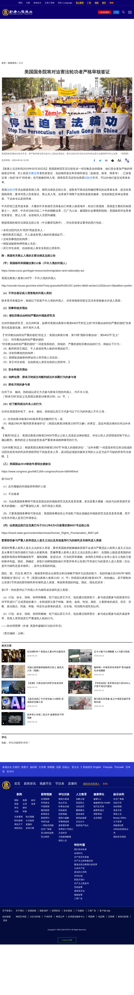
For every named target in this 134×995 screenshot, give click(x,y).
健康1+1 (97, 799)
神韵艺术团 (21, 916)
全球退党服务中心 (76, 916)
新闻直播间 (104, 12)
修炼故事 (78, 895)
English (97, 767)
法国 (58, 767)
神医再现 (97, 814)
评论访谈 (64, 794)
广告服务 (80, 910)
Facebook (120, 2)
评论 (16, 807)
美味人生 (117, 814)
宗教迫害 (34, 173)
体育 (33, 804)
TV (117, 12)
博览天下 (18, 824)
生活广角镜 (118, 799)
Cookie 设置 (67, 940)
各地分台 (37, 3)
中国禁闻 (45, 806)
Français (107, 767)
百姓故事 (78, 887)
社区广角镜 (46, 829)
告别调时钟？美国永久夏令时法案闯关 (46, 651)
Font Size (119, 160)
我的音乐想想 (119, 837)
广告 (89, 3)
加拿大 (24, 767)
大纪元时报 (35, 916)
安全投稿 (68, 910)
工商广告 (78, 898)
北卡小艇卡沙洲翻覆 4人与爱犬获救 (112, 651)
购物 (111, 3)
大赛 (28, 3)
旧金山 (65, 767)
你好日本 (117, 803)
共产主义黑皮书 (81, 883)
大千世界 (117, 821)
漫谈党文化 (79, 891)
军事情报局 (64, 821)
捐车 (104, 3)
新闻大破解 (64, 818)
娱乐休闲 (118, 794)
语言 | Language (65, 3)
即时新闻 (18, 820)
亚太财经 (45, 837)
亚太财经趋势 (47, 833)
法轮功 (88, 177)
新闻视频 (46, 794)
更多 (5, 920)
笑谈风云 (80, 803)
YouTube (130, 2)
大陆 (16, 811)
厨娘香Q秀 (118, 825)
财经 (25, 807)
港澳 (25, 800)
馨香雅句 (80, 810)
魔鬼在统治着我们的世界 (85, 864)
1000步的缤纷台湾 (120, 831)
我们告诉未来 (80, 849)
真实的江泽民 (80, 872)
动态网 (101, 916)
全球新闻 (45, 799)
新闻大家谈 (64, 799)
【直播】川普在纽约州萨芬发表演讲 (45, 683)
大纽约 (16, 767)
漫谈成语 (80, 814)
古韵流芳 (80, 806)
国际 (16, 800)
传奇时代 (78, 853)
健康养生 (98, 794)
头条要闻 (18, 816)
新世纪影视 (123, 916)
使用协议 (56, 910)
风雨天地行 (79, 879)
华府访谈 (45, 821)
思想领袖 (63, 814)
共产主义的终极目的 (83, 861)
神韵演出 (18, 828)
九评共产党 (79, 868)
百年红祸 (78, 876)
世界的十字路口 (66, 829)
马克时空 (63, 833)
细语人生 (63, 840)
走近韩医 (97, 818)
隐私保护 (44, 910)
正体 (47, 3)
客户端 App (105, 910)
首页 (4, 63)
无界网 (111, 916)
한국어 (10, 771)
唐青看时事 (64, 825)
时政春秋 (63, 810)
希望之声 (60, 916)
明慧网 (91, 916)
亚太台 (75, 767)
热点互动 (63, 803)
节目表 (59, 783)
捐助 (97, 3)
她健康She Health (101, 803)
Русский (119, 767)
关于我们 (20, 910)
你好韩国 (117, 806)
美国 (16, 804)
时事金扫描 (64, 806)
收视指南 (32, 910)
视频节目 (46, 783)
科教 (25, 811)
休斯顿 (50, 767)
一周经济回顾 (47, 825)
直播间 (72, 783)
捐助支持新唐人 (91, 783)
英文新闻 (80, 3)
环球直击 (45, 803)
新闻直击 (45, 814)
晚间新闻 (45, 810)
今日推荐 (30, 820)
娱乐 (33, 800)
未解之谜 (80, 799)
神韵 (20, 3)
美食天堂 (117, 810)
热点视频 (30, 816)
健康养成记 (98, 810)
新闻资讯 (12, 63)
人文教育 (81, 794)
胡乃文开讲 (98, 806)
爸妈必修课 (81, 818)
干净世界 (48, 916)
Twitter (125, 2)
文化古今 (80, 821)
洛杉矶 (33, 767)
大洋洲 (42, 767)
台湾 (25, 804)
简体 (52, 3)
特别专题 (79, 844)
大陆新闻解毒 (65, 837)
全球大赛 (30, 828)
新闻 (19, 794)
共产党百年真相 (81, 857)
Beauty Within (119, 818)
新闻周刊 (45, 818)
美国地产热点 (82, 825)
